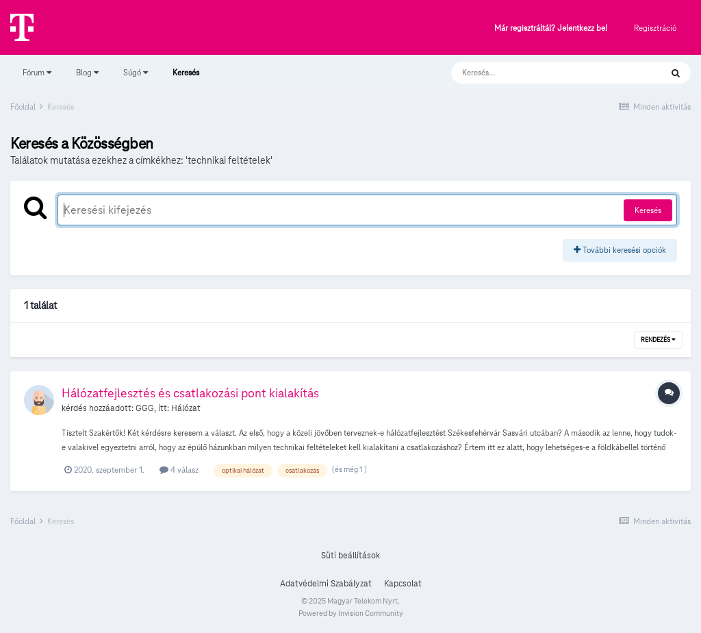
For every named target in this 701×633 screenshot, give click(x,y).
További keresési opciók (620, 250)
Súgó (135, 72)
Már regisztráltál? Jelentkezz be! (550, 28)
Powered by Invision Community (350, 613)
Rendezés (658, 340)
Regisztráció (655, 28)
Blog (87, 72)
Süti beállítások (350, 555)
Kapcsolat (403, 583)
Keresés (186, 78)
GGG (145, 408)
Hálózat (186, 408)
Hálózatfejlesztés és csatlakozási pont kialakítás (190, 393)
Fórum (37, 72)
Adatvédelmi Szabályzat (326, 583)
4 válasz (179, 469)
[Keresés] (542, 73)
